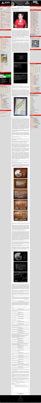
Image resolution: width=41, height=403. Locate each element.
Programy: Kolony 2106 (32, 88)
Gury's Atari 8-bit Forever (3, 68)
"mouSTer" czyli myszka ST (33, 87)
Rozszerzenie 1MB (32, 122)
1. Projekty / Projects (32, 27)
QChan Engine (2, 48)
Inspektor (1, 107)
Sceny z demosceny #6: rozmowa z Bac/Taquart (5, 18)
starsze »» (10, 28)
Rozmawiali (31, 74)
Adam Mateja (31, 79)
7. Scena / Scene (32, 30)
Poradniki (1, 38)
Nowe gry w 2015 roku (3, 45)
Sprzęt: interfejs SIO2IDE (33, 91)
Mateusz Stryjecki (32, 76)
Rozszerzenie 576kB (32, 125)
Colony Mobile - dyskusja (2, 112)
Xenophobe (2, 101)
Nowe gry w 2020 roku (3, 42)
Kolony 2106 (2, 102)
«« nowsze (32, 85)
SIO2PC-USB (31, 118)
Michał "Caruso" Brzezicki (33, 81)
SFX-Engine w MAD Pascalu (3, 39)
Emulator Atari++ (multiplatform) (4, 52)
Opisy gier (1, 97)
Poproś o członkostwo (36, 4)
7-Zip (5, 96)
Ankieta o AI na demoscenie (3, 21)
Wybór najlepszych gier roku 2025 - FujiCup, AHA (6, 23)
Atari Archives (2, 69)
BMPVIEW (2, 46)
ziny (35, 72)
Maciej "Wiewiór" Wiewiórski (33, 78)
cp (39, 66)
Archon (1, 104)
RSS (9, 8)
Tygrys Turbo (31, 121)
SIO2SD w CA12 (32, 119)
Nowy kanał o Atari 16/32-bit (3, 22)
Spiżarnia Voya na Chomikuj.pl (4, 65)
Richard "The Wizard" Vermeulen (33, 77)
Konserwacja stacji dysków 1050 (4, 41)
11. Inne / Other (32, 32)
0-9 (1, 88)
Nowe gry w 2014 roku (3, 47)
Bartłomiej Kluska (32, 82)
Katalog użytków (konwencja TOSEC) (34, 112)
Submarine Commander (3, 98)
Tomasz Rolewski (32, 83)
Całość (2, 96)
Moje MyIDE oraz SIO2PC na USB (33, 123)
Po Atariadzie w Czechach (3, 12)
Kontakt (1, 71)
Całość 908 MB (32, 111)
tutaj (21, 150)
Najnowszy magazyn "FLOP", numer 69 (5, 20)
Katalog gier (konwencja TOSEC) (3, 95)
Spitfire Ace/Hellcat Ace (3, 103)
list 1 (27, 30)
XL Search (2, 70)
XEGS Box (31, 126)
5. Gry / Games (32, 29)
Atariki (1, 67)
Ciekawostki (31, 24)
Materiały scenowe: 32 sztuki (3, 63)
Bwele (18, 328)
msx (37, 69)
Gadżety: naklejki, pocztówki (33, 89)
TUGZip (7, 96)
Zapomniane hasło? (32, 4)
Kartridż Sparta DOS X (3, 40)
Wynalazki (31, 116)
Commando (2, 100)
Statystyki (1, 113)
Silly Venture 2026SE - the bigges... (34, 25)
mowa (26, 31)
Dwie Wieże (2, 105)
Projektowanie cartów (32, 120)
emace (18, 363)
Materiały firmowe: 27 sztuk (3, 64)
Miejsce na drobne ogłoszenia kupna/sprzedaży (35, 90)
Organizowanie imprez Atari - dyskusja (4, 111)
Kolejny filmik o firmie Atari (33, 20)
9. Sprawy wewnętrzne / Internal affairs (34, 31)
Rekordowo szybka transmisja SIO (33, 22)
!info (35, 68)
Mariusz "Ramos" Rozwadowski (33, 75)
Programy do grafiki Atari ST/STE (33, 21)
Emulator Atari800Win (3, 51)
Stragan (31, 86)
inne (5, 93)
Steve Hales (31, 84)
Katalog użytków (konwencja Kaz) (33, 94)
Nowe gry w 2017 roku (3, 43)
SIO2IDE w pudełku (32, 127)
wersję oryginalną (18, 285)
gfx (39, 67)
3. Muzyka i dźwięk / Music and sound (34, 28)
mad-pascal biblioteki (32, 23)
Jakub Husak (31, 80)
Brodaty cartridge (2, 24)
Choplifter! (2, 99)
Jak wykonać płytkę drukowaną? (33, 124)
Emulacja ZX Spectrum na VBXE (4, 44)
